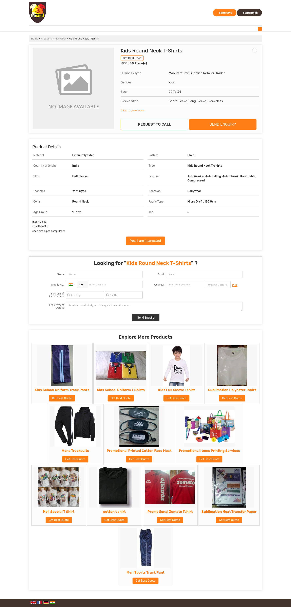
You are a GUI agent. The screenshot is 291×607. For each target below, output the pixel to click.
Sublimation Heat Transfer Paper (228, 512)
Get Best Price (132, 58)
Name (60, 274)
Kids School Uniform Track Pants (62, 390)
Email (161, 274)
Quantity (159, 284)
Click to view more (132, 110)
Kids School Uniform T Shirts (121, 390)
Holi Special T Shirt (59, 512)
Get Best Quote (62, 398)
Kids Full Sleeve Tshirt (176, 390)
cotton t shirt (114, 512)
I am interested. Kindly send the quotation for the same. (154, 306)
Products (46, 38)
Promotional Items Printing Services (209, 451)
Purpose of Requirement (56, 295)
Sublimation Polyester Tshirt (232, 390)
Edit (234, 285)
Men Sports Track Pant (145, 572)
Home (34, 38)
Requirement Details (56, 306)
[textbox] (218, 284)
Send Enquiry (223, 124)
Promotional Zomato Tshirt (170, 512)
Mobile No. (57, 284)
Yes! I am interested (145, 241)
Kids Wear (60, 38)
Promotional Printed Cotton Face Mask (139, 451)
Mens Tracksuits (75, 451)
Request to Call (154, 124)
